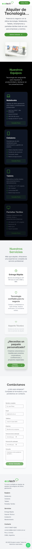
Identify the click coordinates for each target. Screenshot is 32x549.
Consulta (7, 449)
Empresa (7, 426)
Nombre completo (9, 403)
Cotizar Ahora (24, 3)
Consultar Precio (15, 125)
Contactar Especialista (17, 365)
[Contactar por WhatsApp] (28, 545)
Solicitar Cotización (16, 35)
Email (6, 410)
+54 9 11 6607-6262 (11, 527)
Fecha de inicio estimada (11, 433)
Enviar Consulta (13, 464)
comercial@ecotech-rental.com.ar (15, 530)
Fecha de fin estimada (10, 441)
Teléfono (7, 418)
